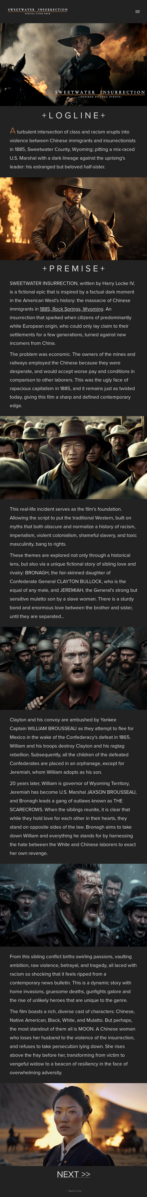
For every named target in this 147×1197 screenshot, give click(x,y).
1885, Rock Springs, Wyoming (71, 308)
